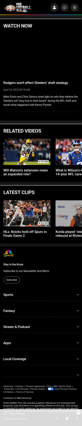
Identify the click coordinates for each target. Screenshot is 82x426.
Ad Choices (22, 388)
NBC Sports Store (62, 386)
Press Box (9, 388)
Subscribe (11, 279)
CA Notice (8, 392)
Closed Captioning (35, 386)
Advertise (8, 386)
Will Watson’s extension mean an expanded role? (25, 172)
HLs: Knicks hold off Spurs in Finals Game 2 (25, 234)
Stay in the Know (13, 264)
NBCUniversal (24, 398)
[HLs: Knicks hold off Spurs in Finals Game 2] (26, 213)
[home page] (17, 7)
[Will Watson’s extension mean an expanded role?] (26, 152)
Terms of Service (24, 392)
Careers (19, 386)
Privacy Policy (38, 388)
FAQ (49, 386)
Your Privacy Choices (66, 388)
